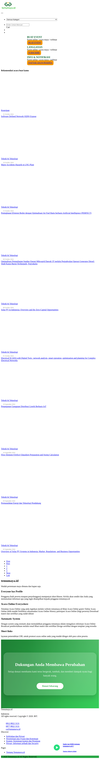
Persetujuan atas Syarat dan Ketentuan (22, 739)
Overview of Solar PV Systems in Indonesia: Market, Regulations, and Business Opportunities (40, 551)
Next (8, 573)
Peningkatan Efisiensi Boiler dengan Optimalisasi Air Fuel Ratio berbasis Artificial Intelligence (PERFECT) (46, 213)
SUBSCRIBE (34, 53)
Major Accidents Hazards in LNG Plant (17, 165)
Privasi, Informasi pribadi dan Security (22, 743)
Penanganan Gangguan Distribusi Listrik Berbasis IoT (23, 406)
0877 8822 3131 (12, 726)
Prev (8, 563)
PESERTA (12, 32)
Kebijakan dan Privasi (15, 736)
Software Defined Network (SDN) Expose (18, 116)
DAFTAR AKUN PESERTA (40, 63)
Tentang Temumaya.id (15, 752)
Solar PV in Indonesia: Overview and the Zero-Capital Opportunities (29, 310)
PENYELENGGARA (17, 30)
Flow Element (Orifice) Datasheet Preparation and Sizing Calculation (30, 455)
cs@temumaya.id (13, 729)
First (8, 561)
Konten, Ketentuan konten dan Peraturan (23, 741)
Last (8, 575)
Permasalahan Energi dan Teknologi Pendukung (21, 503)
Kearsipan (5, 110)
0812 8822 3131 (12, 723)
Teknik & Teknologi (9, 159)
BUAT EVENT (34, 43)
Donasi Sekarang (50, 686)
